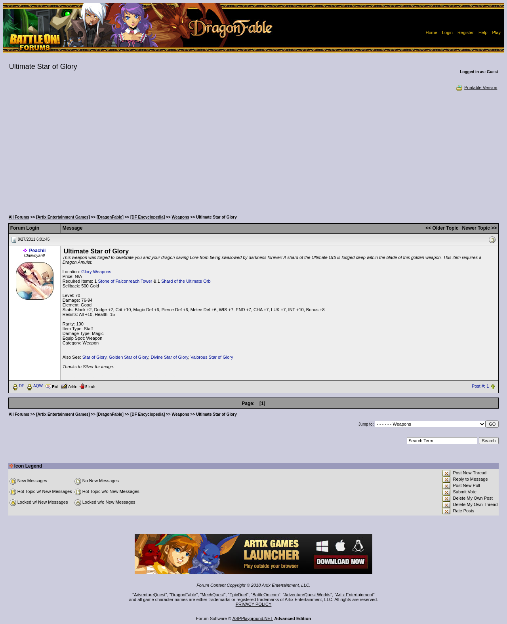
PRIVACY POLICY (254, 604)
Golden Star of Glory (128, 357)
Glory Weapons (96, 271)
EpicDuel (238, 594)
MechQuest (213, 594)
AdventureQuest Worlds (307, 594)
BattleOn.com (265, 594)
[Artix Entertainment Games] (63, 217)
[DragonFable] (110, 217)
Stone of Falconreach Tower (125, 281)
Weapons (180, 217)
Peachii (37, 250)
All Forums (19, 217)
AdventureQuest (150, 594)
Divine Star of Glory (169, 357)
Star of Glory (94, 357)
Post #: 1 (480, 386)
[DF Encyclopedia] (147, 217)
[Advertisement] (253, 150)
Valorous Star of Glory (212, 357)
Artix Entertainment (354, 594)
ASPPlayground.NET (253, 618)
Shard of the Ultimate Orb (186, 281)
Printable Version (476, 87)
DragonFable (183, 594)
